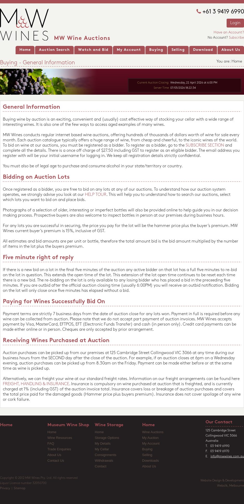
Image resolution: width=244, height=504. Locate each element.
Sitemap (19, 488)
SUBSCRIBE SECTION (205, 145)
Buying (147, 449)
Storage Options (107, 438)
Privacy (5, 488)
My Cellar (102, 449)
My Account (151, 443)
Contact (100, 466)
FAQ (51, 443)
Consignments (105, 455)
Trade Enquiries (59, 449)
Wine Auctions (153, 432)
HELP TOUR (95, 195)
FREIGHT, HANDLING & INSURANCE (36, 384)
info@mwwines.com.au (227, 456)
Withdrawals (104, 460)
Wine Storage (109, 425)
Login (235, 23)
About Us (54, 455)
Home (6, 425)
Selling (147, 455)
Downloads (150, 460)
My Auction (150, 438)
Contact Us (56, 460)
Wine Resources (60, 438)
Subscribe (236, 37)
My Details (103, 443)
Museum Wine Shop (68, 425)
